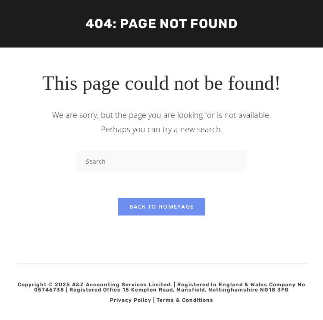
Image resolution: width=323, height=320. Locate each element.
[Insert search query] (162, 161)
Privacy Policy (130, 300)
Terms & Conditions (185, 300)
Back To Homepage (161, 206)
